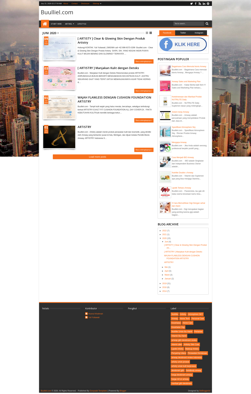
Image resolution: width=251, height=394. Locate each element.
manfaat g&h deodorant (181, 383)
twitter (191, 3)
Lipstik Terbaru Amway (181, 188)
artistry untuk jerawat (180, 362)
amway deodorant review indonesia (186, 357)
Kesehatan (176, 323)
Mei (166, 267)
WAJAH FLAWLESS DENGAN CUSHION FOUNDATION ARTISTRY (114, 99)
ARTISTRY (84, 127)
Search (207, 23)
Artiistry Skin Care (191, 344)
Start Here (56, 24)
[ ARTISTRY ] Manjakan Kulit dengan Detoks (108, 68)
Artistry (183, 314)
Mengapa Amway (179, 142)
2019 (164, 283)
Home (45, 24)
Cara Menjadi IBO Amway (183, 157)
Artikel (68, 24)
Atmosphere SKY (195, 314)
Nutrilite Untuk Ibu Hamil (181, 331)
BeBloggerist (204, 391)
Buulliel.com (57, 12)
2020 (164, 238)
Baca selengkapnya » (144, 61)
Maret (167, 275)
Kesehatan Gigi (178, 327)
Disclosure (85, 3)
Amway (174, 318)
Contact (75, 3)
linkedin (204, 3)
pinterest (208, 3)
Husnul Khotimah (95, 314)
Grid (147, 33)
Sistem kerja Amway (180, 112)
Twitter (183, 33)
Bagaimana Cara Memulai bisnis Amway (189, 66)
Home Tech (185, 318)
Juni (167, 242)
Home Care (188, 323)
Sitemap (96, 3)
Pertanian (198, 331)
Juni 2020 (49, 33)
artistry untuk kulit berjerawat (183, 366)
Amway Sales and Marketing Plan (186, 81)
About (65, 3)
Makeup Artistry (192, 349)
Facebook (167, 33)
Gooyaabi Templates (98, 391)
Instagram (199, 33)
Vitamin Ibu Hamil (178, 336)
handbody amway (193, 370)
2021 (164, 234)
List (151, 33)
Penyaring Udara (178, 353)
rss (200, 3)
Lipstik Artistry (177, 349)
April (167, 271)
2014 (164, 291)
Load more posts (97, 157)
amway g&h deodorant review (184, 340)
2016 (164, 287)
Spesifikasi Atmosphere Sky (184, 127)
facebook (196, 3)
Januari (168, 279)
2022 (164, 231)
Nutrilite (174, 314)
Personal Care (198, 318)
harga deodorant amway (181, 375)
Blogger (123, 391)
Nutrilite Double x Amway (182, 173)
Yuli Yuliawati (94, 317)
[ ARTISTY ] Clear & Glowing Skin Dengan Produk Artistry (111, 40)
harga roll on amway (180, 379)
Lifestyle (81, 24)
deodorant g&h (177, 370)
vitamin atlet (176, 344)
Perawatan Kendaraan (197, 353)
